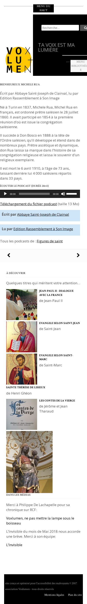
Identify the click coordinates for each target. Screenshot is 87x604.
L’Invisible (14, 544)
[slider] (34, 194)
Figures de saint (50, 241)
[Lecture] (5, 194)
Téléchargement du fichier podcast (28, 203)
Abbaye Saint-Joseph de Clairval (43, 214)
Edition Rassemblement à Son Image (43, 228)
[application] (40, 194)
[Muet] (63, 194)
